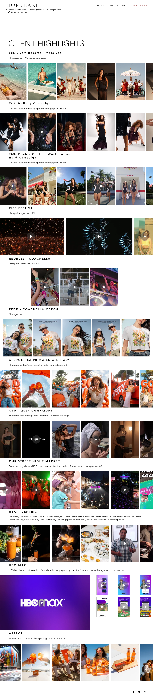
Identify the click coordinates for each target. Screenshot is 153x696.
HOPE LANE (22, 5)
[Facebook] (133, 691)
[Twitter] (139, 691)
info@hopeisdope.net (17, 12)
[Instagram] (144, 691)
